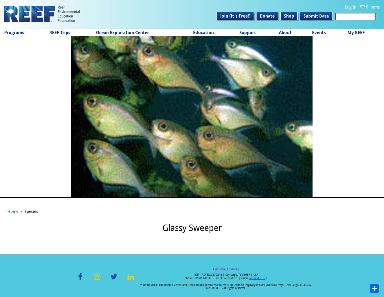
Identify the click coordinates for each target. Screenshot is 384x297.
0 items (373, 7)
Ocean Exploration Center (122, 32)
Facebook (80, 279)
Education (203, 32)
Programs (14, 32)
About (285, 32)
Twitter (114, 279)
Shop (289, 16)
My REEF (356, 32)
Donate (267, 16)
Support (247, 32)
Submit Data (316, 16)
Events (319, 32)
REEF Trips (59, 32)
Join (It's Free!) (235, 16)
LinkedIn (130, 279)
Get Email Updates (226, 269)
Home (12, 211)
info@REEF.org (258, 278)
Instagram (97, 279)
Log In (350, 7)
